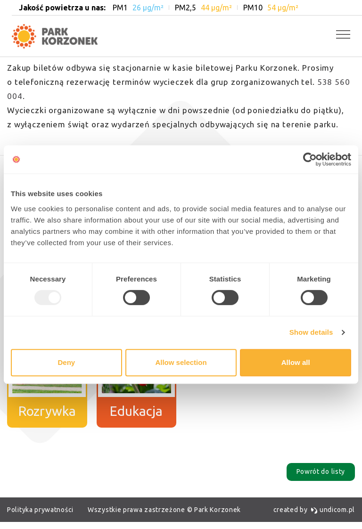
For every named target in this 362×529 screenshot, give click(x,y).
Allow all (295, 362)
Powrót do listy (321, 472)
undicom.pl (333, 509)
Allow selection (180, 362)
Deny (66, 362)
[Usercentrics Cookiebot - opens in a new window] (310, 159)
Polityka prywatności (40, 509)
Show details (311, 332)
